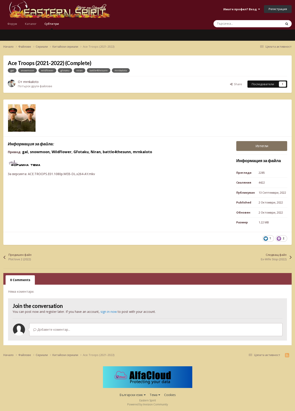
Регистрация (278, 9)
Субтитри (51, 26)
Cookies (170, 395)
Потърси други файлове (35, 86)
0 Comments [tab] (20, 280)
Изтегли (261, 146)
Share (236, 84)
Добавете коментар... (51, 329)
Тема (155, 395)
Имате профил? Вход (241, 9)
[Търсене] (238, 23)
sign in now (108, 311)
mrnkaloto (31, 81)
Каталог (30, 24)
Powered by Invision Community (147, 404)
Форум (12, 24)
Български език (132, 395)
